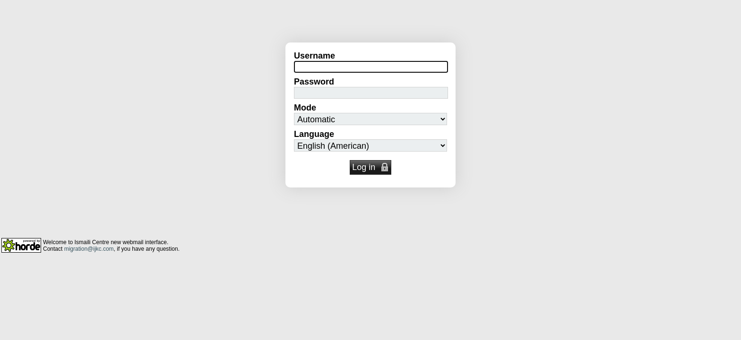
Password (314, 81)
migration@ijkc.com (89, 249)
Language (314, 134)
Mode (305, 107)
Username (314, 55)
